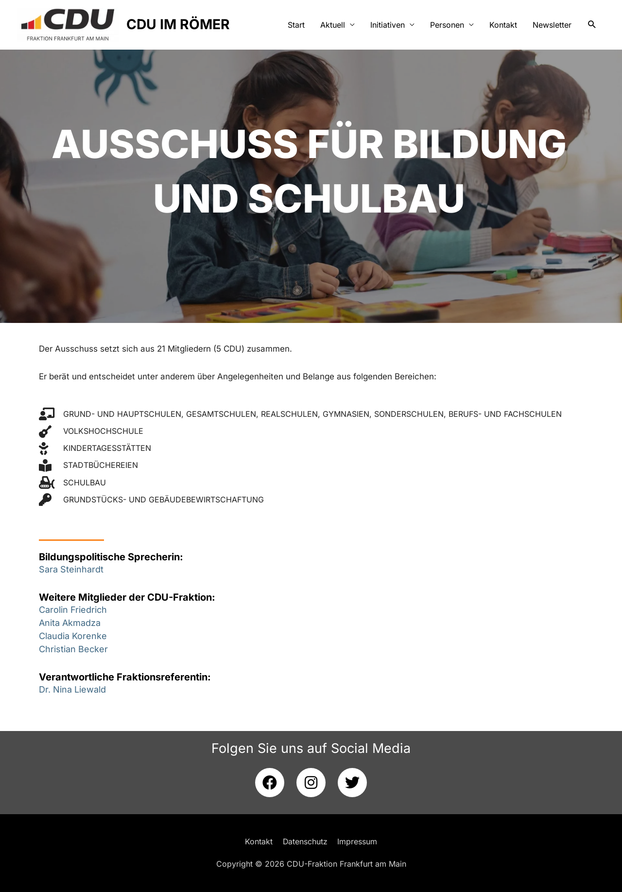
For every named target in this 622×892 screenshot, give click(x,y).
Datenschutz (305, 841)
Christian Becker (73, 649)
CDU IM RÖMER (183, 25)
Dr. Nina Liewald (72, 689)
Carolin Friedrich (73, 610)
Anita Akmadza (70, 623)
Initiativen (387, 25)
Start (296, 25)
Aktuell (332, 25)
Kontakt (503, 25)
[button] (592, 25)
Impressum (358, 841)
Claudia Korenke (73, 636)
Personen (447, 25)
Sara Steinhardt (71, 569)
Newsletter (552, 25)
